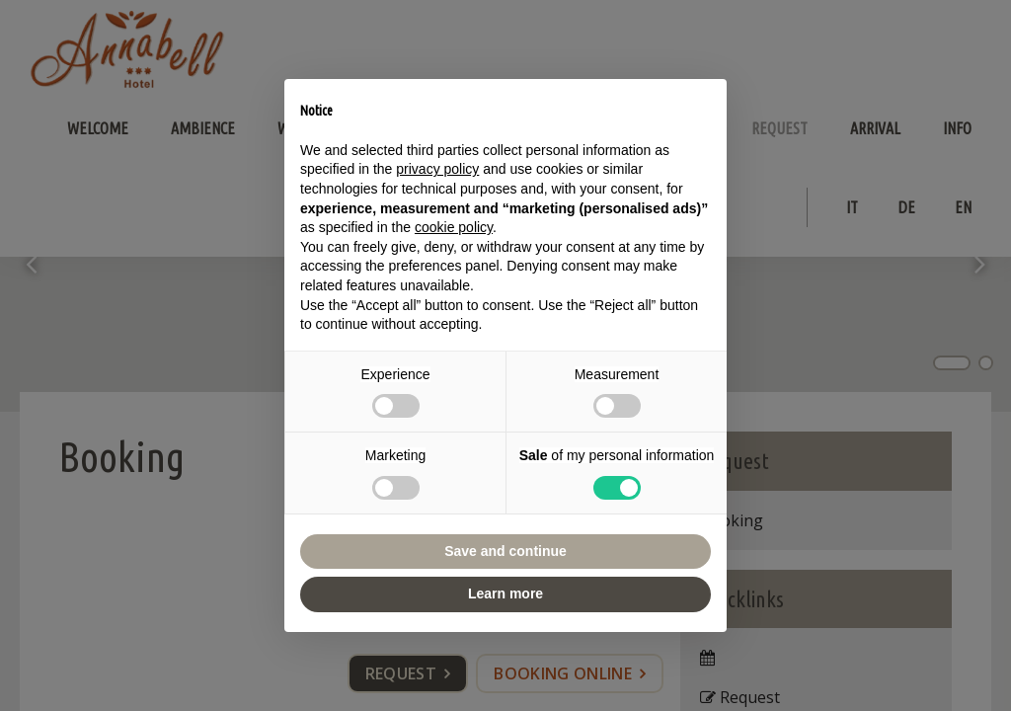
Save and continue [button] (505, 551)
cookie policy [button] (454, 227)
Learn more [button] (505, 593)
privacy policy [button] (437, 169)
